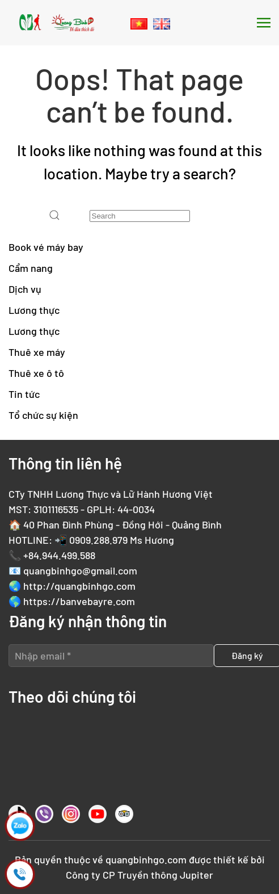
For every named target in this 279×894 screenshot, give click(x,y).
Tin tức (24, 394)
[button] (263, 22)
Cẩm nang (31, 268)
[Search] (140, 216)
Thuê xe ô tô (36, 373)
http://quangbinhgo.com (79, 586)
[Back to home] (57, 22)
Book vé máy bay (46, 247)
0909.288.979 (98, 540)
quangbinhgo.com (146, 859)
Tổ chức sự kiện (43, 415)
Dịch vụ (25, 289)
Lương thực (34, 310)
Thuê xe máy (37, 352)
